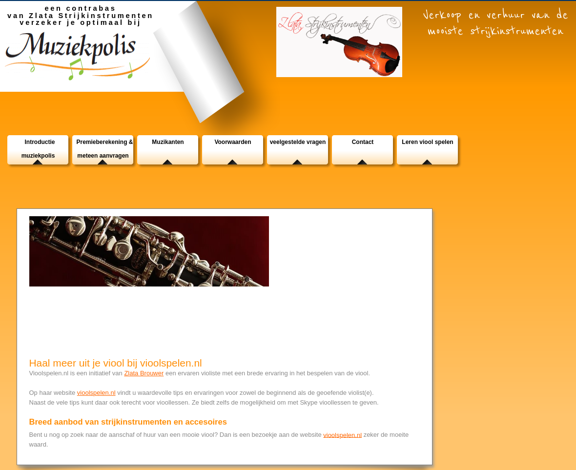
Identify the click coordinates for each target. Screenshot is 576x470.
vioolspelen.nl (96, 392)
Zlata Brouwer (144, 373)
